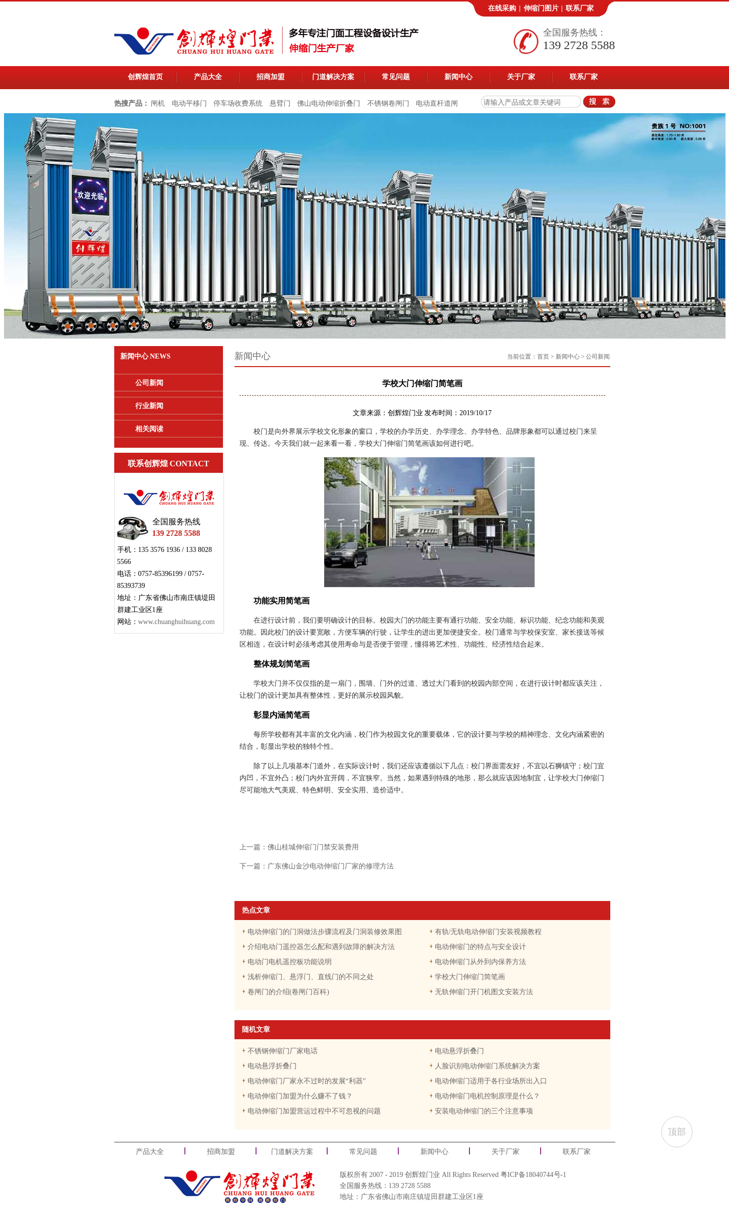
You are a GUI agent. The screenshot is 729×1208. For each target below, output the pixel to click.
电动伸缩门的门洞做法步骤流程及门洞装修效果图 (325, 932)
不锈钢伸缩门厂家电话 (283, 1051)
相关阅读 (149, 429)
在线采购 (502, 8)
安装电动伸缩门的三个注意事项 (484, 1111)
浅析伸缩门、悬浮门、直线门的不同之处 (311, 977)
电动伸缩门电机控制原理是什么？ (487, 1096)
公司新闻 (149, 383)
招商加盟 (271, 77)
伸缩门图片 (541, 8)
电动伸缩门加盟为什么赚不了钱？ (300, 1096)
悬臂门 (280, 103)
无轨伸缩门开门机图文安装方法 (484, 992)
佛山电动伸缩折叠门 (328, 103)
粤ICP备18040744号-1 (533, 1174)
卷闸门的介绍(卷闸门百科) (288, 992)
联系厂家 (580, 8)
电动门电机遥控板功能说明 (290, 962)
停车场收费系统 (238, 103)
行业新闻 (149, 406)
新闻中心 (458, 77)
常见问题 (396, 77)
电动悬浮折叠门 (459, 1051)
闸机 (158, 103)
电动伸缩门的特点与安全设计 (480, 947)
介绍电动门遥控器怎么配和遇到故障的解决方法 (321, 947)
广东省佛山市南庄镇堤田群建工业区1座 (422, 1196)
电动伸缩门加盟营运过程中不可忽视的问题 (314, 1111)
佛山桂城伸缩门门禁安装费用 (313, 847)
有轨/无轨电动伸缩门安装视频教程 (488, 932)
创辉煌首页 (145, 77)
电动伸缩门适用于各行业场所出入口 (491, 1081)
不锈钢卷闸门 (388, 103)
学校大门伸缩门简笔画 (470, 977)
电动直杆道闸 (437, 103)
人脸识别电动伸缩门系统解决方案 (487, 1066)
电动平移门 (189, 103)
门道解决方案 (333, 77)
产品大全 (208, 77)
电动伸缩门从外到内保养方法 (480, 962)
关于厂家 (521, 77)
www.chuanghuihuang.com (176, 622)
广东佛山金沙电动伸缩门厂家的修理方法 (331, 866)
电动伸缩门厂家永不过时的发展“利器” (307, 1081)
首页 (543, 356)
